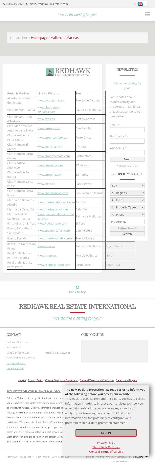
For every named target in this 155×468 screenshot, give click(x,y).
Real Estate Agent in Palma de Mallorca (34, 391)
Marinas (72, 37)
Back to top (77, 289)
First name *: (118, 136)
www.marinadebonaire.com (56, 202)
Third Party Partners (106, 447)
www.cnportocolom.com (53, 156)
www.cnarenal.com (50, 147)
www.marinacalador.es (52, 209)
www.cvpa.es (46, 119)
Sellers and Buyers (126, 380)
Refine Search (127, 228)
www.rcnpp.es (47, 255)
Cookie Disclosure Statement (61, 380)
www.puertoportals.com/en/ (56, 238)
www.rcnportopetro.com (53, 265)
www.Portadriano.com (52, 223)
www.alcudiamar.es (50, 100)
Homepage (39, 37)
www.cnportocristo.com (53, 137)
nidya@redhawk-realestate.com (49, 4)
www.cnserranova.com (52, 193)
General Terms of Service (106, 452)
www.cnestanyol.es (50, 165)
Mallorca (57, 37)
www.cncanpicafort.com (53, 230)
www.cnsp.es (46, 184)
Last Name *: (118, 147)
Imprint (22, 380)
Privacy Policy (106, 443)
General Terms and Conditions (97, 380)
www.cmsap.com (48, 128)
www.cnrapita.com (50, 174)
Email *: (115, 125)
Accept (106, 433)
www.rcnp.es (46, 246)
